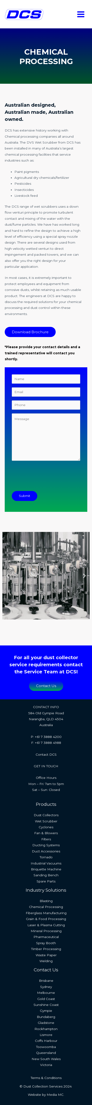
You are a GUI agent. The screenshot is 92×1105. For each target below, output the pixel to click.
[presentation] (48, 478)
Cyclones (46, 827)
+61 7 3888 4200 (48, 737)
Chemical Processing (46, 907)
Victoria (46, 1065)
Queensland (46, 1053)
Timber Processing (46, 949)
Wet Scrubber (46, 821)
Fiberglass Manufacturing (46, 913)
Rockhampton (46, 1029)
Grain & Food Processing (46, 919)
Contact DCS (46, 754)
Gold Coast (46, 999)
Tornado (46, 857)
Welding (46, 961)
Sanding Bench (46, 875)
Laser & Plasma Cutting (46, 925)
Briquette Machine (46, 869)
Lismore (46, 1035)
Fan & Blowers (46, 833)
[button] (8, 576)
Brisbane (46, 980)
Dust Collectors (46, 815)
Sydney (46, 987)
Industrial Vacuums (46, 863)
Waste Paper (46, 955)
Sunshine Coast (46, 1005)
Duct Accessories (46, 851)
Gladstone (46, 1023)
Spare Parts (46, 881)
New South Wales (46, 1059)
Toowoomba (46, 1047)
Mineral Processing (46, 931)
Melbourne (46, 993)
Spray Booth (46, 943)
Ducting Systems (46, 845)
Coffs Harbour (46, 1041)
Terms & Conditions (46, 1078)
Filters (46, 839)
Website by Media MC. (46, 1094)
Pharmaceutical (46, 937)
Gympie (46, 1011)
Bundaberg (46, 1017)
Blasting (46, 901)
